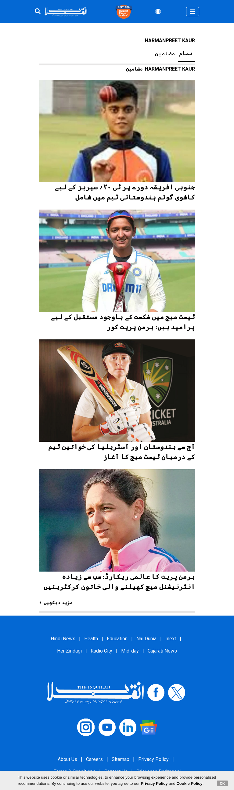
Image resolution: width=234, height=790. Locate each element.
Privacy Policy (153, 759)
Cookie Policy (189, 783)
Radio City (101, 651)
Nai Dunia (146, 639)
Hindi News (63, 639)
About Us (67, 759)
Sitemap (120, 759)
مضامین (165, 53)
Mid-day (130, 651)
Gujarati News (162, 651)
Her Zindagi (69, 651)
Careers (94, 759)
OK (222, 783)
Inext (170, 639)
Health (91, 639)
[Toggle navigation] (192, 11)
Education (117, 639)
